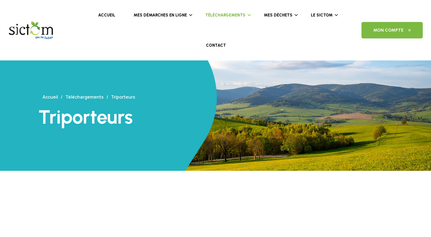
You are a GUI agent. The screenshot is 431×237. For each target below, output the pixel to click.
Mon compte (392, 30)
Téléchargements (225, 15)
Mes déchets (278, 15)
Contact (216, 45)
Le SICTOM (322, 15)
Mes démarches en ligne (160, 15)
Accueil (106, 15)
